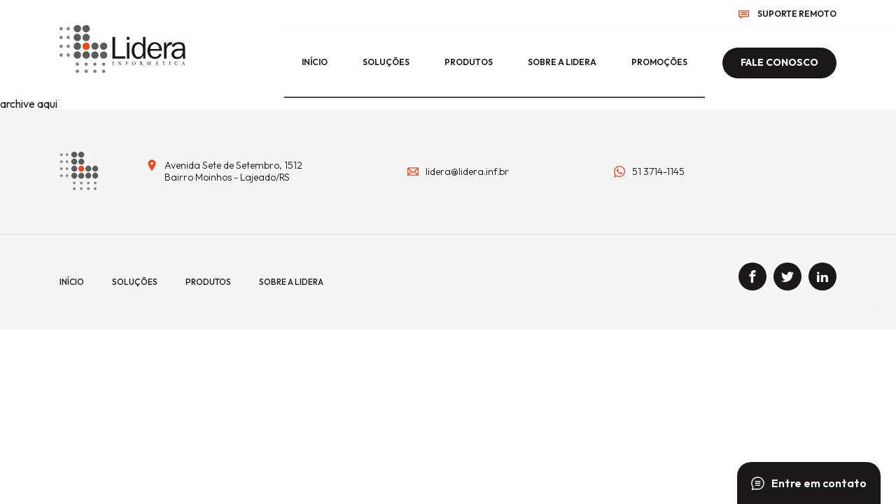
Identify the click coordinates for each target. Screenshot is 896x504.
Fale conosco (779, 62)
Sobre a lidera (562, 62)
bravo (879, 313)
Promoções (659, 62)
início (315, 62)
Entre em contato (809, 483)
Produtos (468, 62)
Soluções (386, 62)
